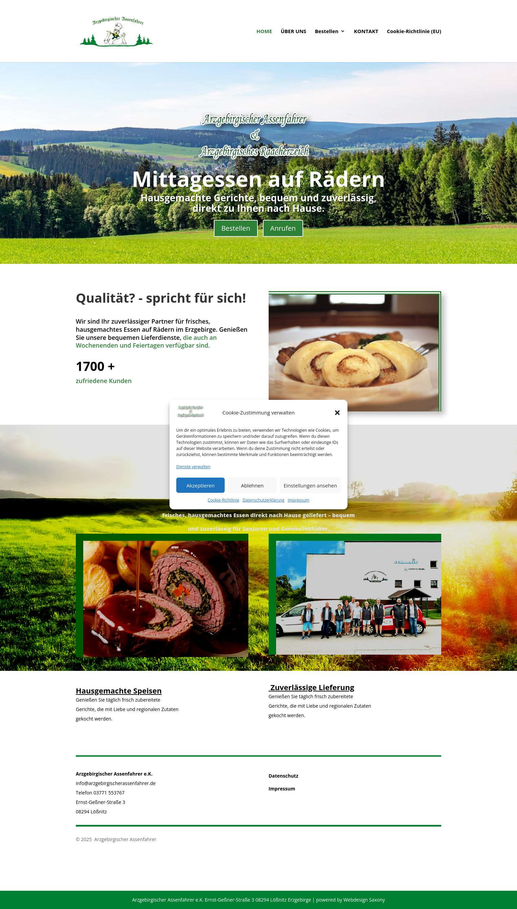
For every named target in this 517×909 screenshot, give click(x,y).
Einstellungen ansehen (310, 489)
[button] (337, 416)
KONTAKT (366, 31)
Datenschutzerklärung (264, 504)
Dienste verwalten (193, 471)
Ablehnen (252, 489)
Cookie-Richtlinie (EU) (414, 31)
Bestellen (327, 31)
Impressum (298, 504)
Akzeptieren (200, 489)
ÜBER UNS (293, 31)
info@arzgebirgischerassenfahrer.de (116, 783)
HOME (264, 31)
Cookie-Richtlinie (223, 504)
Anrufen (283, 228)
